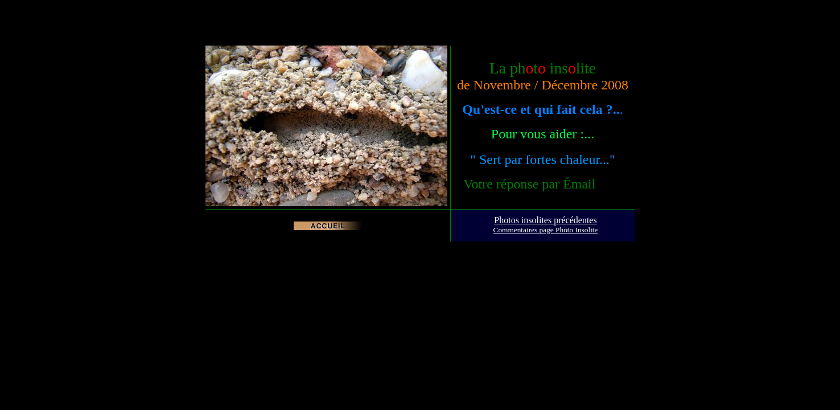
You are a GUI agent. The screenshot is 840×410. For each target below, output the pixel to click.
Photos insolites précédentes (545, 220)
